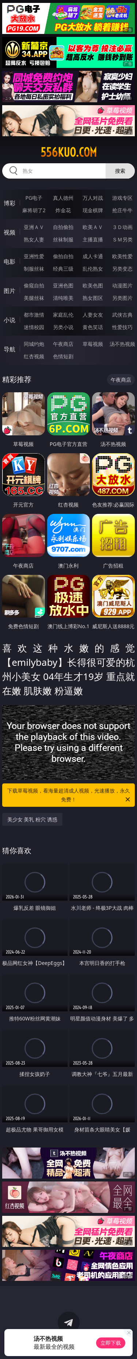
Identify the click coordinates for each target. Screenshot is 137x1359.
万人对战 (93, 197)
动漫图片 (122, 285)
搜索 (120, 170)
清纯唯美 (63, 297)
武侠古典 (122, 314)
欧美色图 (93, 285)
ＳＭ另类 (122, 239)
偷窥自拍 (34, 285)
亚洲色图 (63, 285)
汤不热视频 (122, 343)
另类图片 (122, 297)
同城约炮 (34, 343)
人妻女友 (93, 314)
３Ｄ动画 (122, 227)
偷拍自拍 (63, 256)
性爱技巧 (122, 327)
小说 (9, 320)
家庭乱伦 (63, 314)
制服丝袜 (34, 268)
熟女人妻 (34, 239)
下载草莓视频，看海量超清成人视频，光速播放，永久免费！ (69, 795)
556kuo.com (69, 152)
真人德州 (63, 197)
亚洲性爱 (34, 256)
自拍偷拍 (63, 227)
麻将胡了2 (34, 210)
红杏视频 (34, 356)
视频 (9, 232)
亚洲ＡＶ (34, 227)
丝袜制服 (63, 239)
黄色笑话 (93, 327)
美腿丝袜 (34, 297)
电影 (9, 261)
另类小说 (63, 327)
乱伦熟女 (93, 268)
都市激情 (34, 314)
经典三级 (63, 268)
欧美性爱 (122, 256)
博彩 (9, 203)
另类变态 (122, 268)
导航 (9, 349)
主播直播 (93, 239)
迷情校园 (34, 327)
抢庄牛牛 (122, 210)
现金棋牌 (93, 210)
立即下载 (110, 1342)
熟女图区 (93, 297)
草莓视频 (93, 343)
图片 (9, 291)
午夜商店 (63, 343)
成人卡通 (93, 256)
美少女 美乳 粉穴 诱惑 (32, 819)
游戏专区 (122, 197)
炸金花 (63, 210)
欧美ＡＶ (93, 227)
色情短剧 (63, 356)
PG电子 (33, 197)
